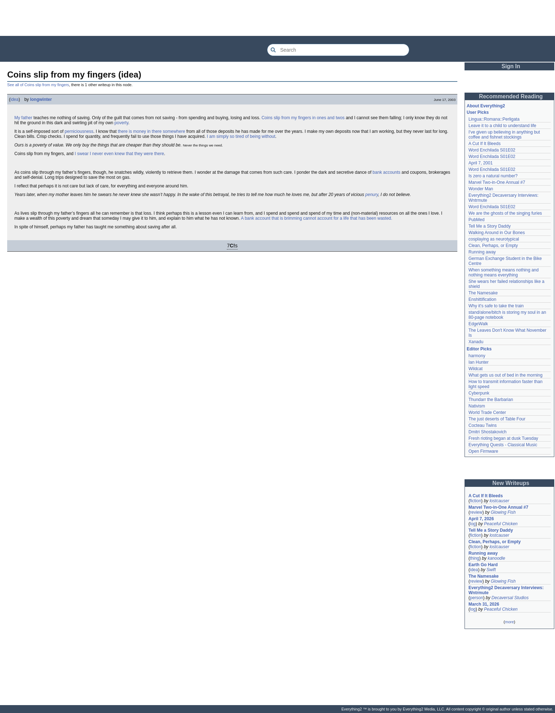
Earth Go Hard (483, 564)
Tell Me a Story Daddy (489, 226)
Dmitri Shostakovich (487, 431)
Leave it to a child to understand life (502, 125)
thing (474, 558)
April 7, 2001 (480, 163)
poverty (121, 122)
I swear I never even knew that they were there (119, 153)
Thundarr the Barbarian (490, 399)
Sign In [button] (511, 66)
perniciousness (79, 131)
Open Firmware (483, 451)
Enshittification (482, 299)
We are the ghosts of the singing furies (505, 213)
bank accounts (386, 172)
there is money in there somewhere (151, 131)
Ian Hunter (478, 362)
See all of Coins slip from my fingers (38, 85)
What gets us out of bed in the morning (505, 375)
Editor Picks (479, 348)
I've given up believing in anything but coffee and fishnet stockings (504, 135)
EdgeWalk (478, 323)
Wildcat (475, 368)
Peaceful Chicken (500, 523)
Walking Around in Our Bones (496, 232)
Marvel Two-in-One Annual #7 (496, 182)
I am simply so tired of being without (241, 136)
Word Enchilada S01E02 (492, 150)
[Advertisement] (277, 18)
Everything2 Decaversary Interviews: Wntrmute (506, 590)
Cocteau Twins (482, 425)
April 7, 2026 (481, 518)
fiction (475, 500)
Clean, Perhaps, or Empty (493, 245)
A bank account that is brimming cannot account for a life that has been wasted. (316, 218)
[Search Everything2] (338, 50)
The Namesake (483, 292)
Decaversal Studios (509, 597)
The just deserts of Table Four (497, 418)
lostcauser (499, 500)
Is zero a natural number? (493, 175)
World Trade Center (487, 412)
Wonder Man (480, 188)
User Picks (478, 112)
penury (371, 194)
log (473, 523)
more (509, 622)
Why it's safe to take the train (496, 305)
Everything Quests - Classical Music (502, 444)
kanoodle (496, 558)
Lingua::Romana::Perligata (493, 119)
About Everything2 (486, 105)
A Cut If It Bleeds (484, 143)
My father (23, 117)
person (476, 597)
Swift (491, 569)
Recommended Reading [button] (511, 96)
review (476, 512)
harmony (476, 355)
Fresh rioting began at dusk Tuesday (503, 438)
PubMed (476, 219)
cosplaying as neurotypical (493, 239)
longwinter (41, 99)
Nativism (476, 406)
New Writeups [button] (511, 483)
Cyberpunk (478, 393)
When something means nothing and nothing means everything (503, 272)
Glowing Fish (503, 512)
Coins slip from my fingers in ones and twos (302, 117)
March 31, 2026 (483, 604)
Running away (482, 252)
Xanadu (475, 341)
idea (14, 99)
